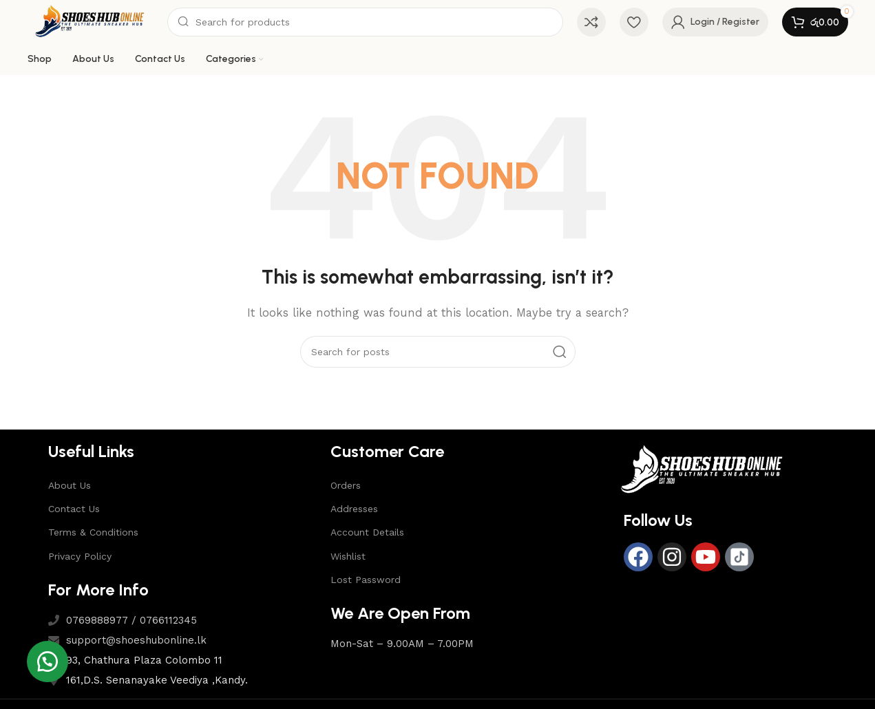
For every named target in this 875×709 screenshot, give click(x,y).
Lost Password (365, 579)
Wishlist (348, 556)
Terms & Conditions (93, 532)
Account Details (367, 532)
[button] (48, 660)
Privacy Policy (80, 556)
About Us (69, 485)
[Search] (365, 22)
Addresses (354, 508)
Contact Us (74, 508)
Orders (345, 485)
